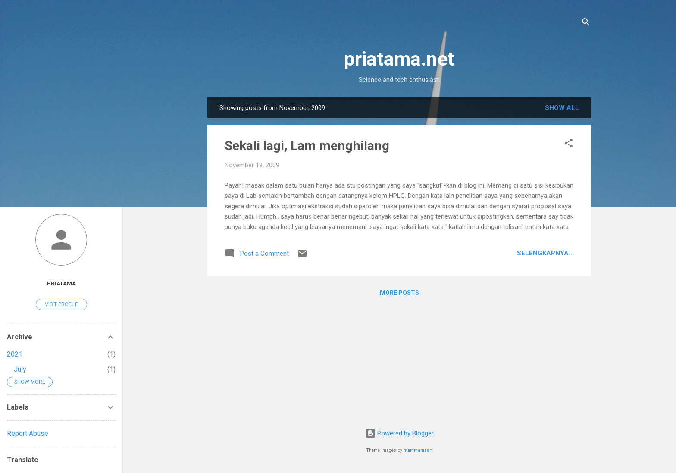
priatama (61, 283)
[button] (568, 144)
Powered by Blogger (399, 433)
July (20, 369)
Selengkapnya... (545, 253)
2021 (14, 354)
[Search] (586, 23)
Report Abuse (27, 433)
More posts (399, 292)
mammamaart (418, 450)
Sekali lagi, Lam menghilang (307, 145)
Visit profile (61, 304)
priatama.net (399, 58)
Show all (562, 108)
